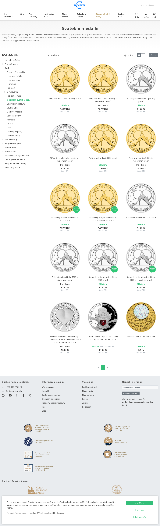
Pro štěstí (11, 88)
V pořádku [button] (139, 503)
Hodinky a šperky (14, 131)
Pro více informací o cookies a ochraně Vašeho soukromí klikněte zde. (35, 513)
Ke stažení (86, 407)
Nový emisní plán (49, 15)
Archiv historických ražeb (17, 155)
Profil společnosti (90, 387)
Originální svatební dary (18, 100)
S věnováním (12, 92)
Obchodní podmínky (51, 399)
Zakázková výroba (81, 15)
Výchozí (127, 55)
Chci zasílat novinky (130, 393)
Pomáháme (10, 147)
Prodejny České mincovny (53, 403)
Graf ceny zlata (122, 15)
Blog (44, 411)
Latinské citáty (13, 135)
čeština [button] (150, 5)
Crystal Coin (12, 107)
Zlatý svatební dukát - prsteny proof (65, 98)
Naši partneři (88, 395)
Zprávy (85, 403)
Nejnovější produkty (16, 72)
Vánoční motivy (14, 115)
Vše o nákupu (48, 387)
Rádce (45, 407)
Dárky (22, 14)
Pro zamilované (14, 96)
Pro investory (33, 15)
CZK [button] (140, 5)
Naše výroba (87, 391)
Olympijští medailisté (15, 159)
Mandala (11, 119)
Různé (10, 123)
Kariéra (85, 399)
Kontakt (45, 391)
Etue (9, 127)
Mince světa (10, 151)
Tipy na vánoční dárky (103, 15)
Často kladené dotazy (51, 395)
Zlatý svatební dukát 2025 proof (103, 158)
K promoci (11, 84)
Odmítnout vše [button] (139, 517)
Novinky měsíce (12, 60)
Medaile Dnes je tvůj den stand (141, 336)
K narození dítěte (14, 76)
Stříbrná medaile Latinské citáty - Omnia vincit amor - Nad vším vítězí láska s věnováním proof (65, 339)
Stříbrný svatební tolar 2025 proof (141, 217)
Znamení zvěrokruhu (16, 103)
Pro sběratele (8, 15)
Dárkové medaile (14, 111)
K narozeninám (13, 80)
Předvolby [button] (139, 510)
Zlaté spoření (65, 15)
